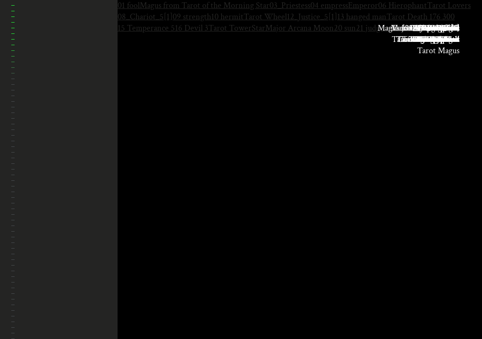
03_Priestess (289, 5)
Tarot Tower (230, 28)
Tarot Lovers (449, 5)
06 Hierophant (402, 5)
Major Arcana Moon (299, 28)
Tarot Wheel (265, 16)
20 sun (345, 28)
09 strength (192, 16)
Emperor (363, 5)
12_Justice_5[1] (312, 16)
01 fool (129, 5)
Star (258, 28)
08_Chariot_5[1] (145, 16)
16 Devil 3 (191, 28)
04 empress (329, 5)
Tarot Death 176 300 (421, 16)
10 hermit (227, 16)
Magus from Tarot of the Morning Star (204, 5)
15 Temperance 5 (146, 28)
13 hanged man (362, 16)
